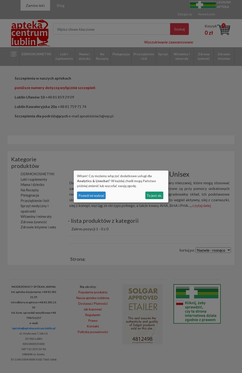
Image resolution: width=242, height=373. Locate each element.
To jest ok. (154, 195)
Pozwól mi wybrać (91, 195)
